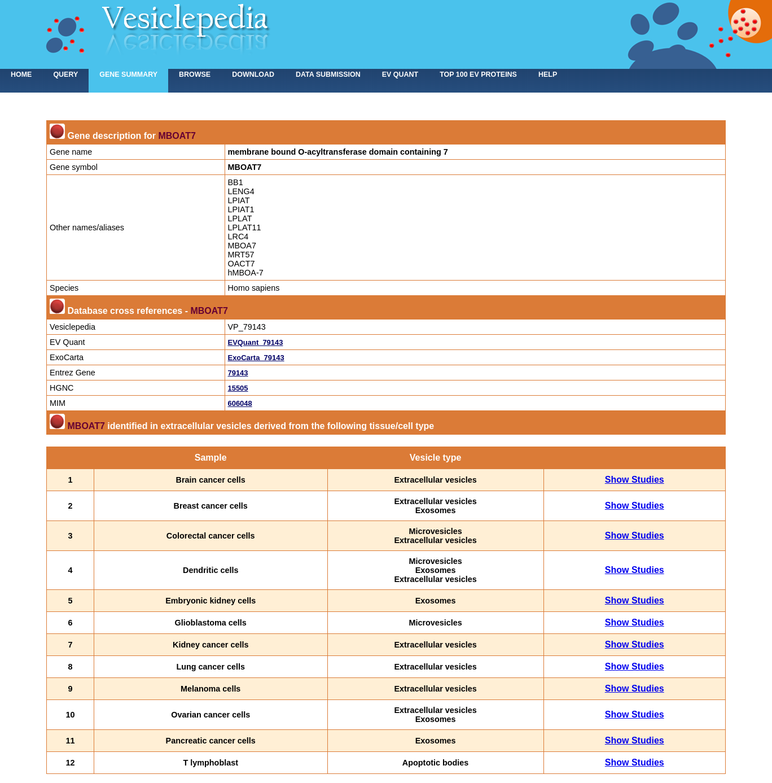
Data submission (328, 74)
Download (253, 74)
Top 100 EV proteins (478, 74)
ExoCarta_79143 (256, 357)
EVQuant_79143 (255, 342)
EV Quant (400, 74)
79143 (238, 373)
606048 (240, 403)
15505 (238, 388)
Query (65, 74)
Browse (194, 74)
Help (547, 74)
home (21, 74)
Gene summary (128, 74)
